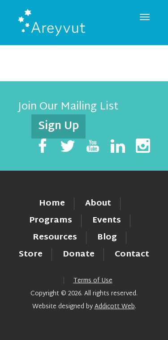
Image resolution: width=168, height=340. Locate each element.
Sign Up (58, 126)
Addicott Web (115, 306)
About (98, 203)
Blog (107, 237)
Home (52, 203)
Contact (132, 254)
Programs (50, 220)
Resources (55, 237)
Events (106, 220)
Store (31, 254)
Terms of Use (92, 280)
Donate (79, 254)
